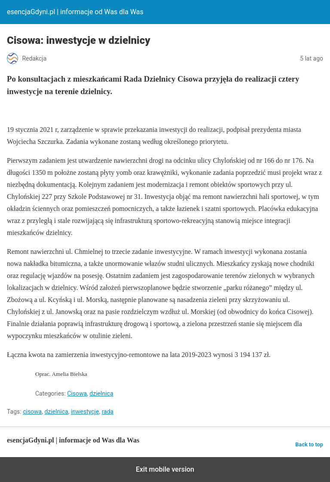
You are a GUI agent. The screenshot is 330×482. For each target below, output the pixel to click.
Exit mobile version (165, 469)
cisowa (32, 411)
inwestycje (85, 411)
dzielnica (101, 393)
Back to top (309, 444)
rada (108, 411)
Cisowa (77, 393)
